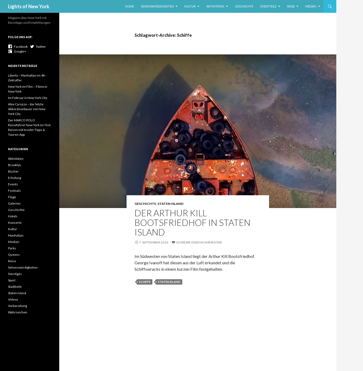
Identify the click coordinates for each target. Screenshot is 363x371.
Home (129, 6)
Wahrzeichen (17, 312)
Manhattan (15, 235)
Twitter (38, 47)
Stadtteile (268, 6)
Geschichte (244, 6)
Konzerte (15, 223)
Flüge (12, 197)
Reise (291, 6)
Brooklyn (14, 165)
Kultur (190, 6)
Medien (310, 6)
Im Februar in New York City (27, 98)
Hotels (13, 216)
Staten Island (170, 204)
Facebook (18, 47)
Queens (14, 255)
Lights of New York (28, 6)
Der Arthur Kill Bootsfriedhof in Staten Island (192, 222)
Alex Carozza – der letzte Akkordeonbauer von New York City (26, 109)
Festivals (14, 191)
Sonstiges (15, 274)
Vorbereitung (17, 306)
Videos (13, 299)
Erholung (14, 178)
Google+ (17, 51)
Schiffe (145, 282)
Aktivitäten (215, 6)
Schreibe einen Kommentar (199, 242)
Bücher (13, 171)
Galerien (14, 203)
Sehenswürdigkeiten (157, 6)
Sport (11, 280)
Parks (12, 248)
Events (13, 184)
